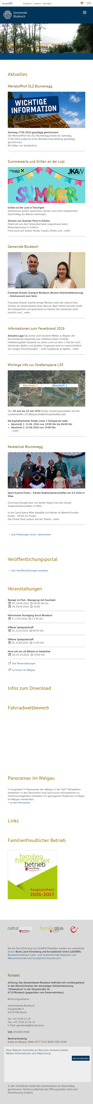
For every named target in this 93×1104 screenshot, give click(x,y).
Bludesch (27, 3)
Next (88, 48)
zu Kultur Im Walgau (23, 670)
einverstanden (81, 1058)
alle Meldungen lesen (22, 534)
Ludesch (37, 3)
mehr (67, 230)
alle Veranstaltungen (24, 663)
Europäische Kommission (46, 958)
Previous (5, 48)
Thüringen (47, 3)
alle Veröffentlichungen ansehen (28, 570)
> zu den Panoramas (19, 802)
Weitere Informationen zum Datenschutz (28, 1053)
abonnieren (44, 534)
